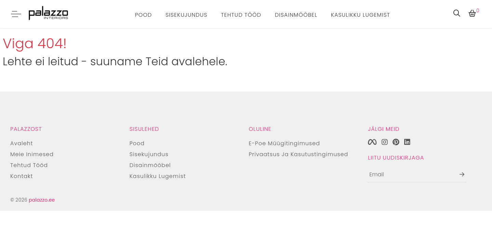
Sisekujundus (186, 15)
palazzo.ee (42, 199)
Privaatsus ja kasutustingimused (298, 154)
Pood (143, 15)
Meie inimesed (32, 154)
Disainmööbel (296, 15)
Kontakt (21, 176)
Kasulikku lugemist (360, 15)
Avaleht (21, 143)
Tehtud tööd (241, 15)
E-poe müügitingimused (284, 143)
